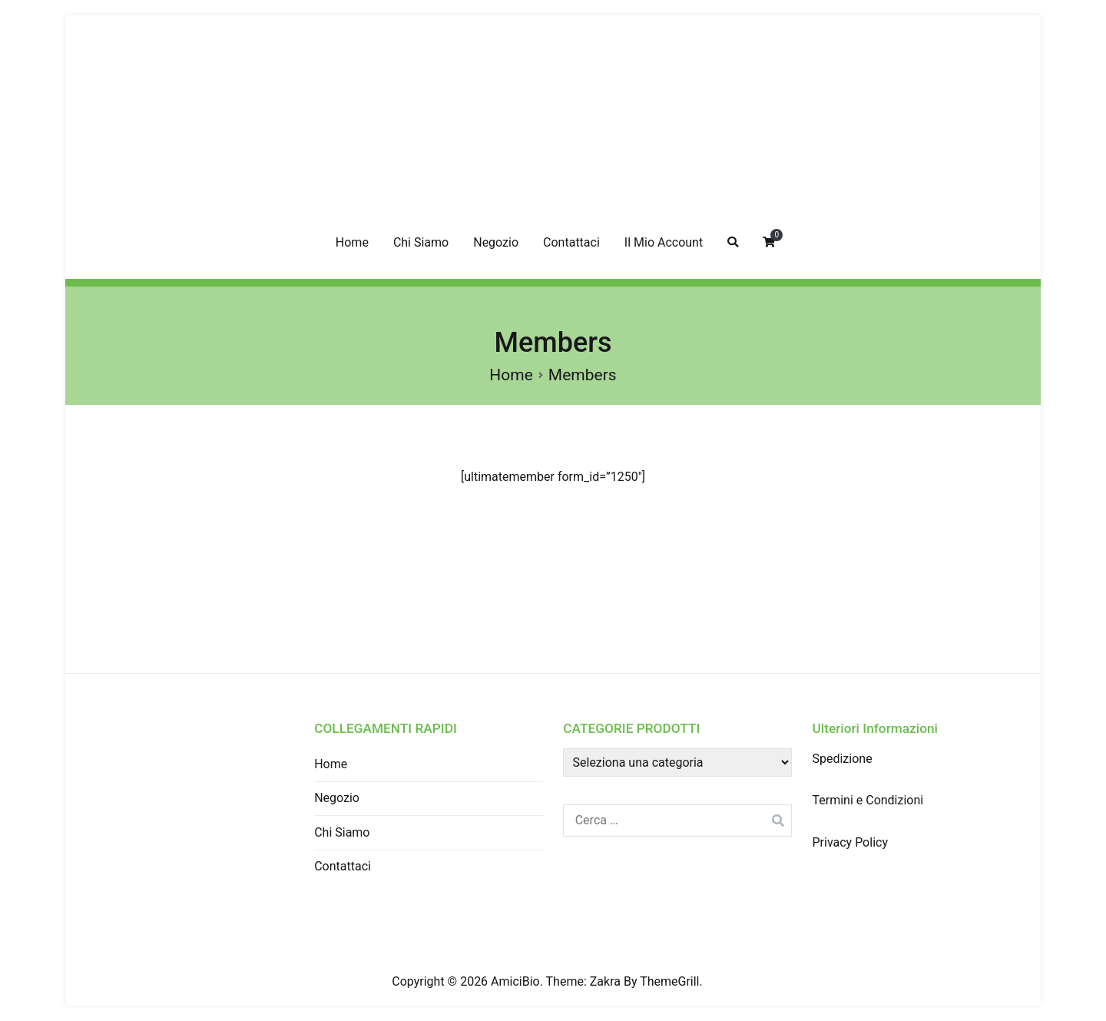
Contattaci (571, 242)
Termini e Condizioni (867, 800)
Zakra (605, 981)
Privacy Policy (850, 842)
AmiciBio (515, 981)
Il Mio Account (663, 242)
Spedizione (842, 758)
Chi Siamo (421, 242)
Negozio (495, 242)
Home (352, 242)
